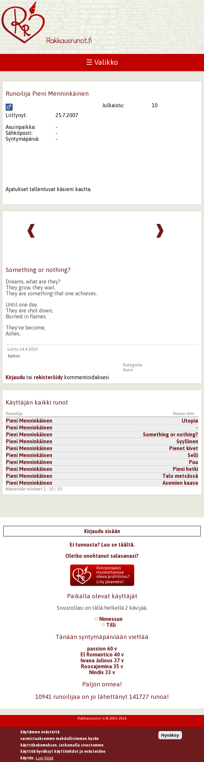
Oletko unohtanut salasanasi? (102, 556)
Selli (193, 455)
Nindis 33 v (102, 672)
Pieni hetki (185, 469)
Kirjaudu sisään (102, 531)
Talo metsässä (180, 476)
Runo (128, 369)
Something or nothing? (170, 434)
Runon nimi (183, 413)
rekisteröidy (48, 377)
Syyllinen (187, 441)
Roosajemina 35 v (102, 666)
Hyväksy (170, 737)
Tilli (109, 625)
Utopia (190, 421)
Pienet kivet (183, 448)
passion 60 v (102, 648)
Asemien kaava (180, 483)
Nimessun (109, 619)
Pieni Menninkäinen (29, 421)
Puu (193, 462)
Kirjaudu (15, 377)
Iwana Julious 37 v (102, 660)
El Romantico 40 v (102, 654)
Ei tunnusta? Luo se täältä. (102, 545)
